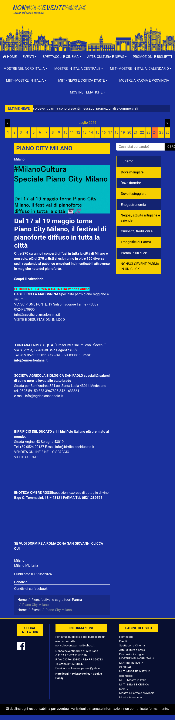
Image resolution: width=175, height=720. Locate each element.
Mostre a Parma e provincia (144, 80)
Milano (19, 159)
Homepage (126, 636)
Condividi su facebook (31, 589)
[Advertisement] (126, 17)
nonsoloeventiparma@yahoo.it (75, 645)
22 (142, 132)
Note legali (62, 673)
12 (78, 132)
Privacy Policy (81, 673)
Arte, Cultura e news (132, 650)
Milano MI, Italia (26, 566)
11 (72, 132)
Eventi (123, 641)
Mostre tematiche (130, 697)
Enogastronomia (133, 205)
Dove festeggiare (134, 194)
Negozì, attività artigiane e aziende (140, 217)
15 (97, 132)
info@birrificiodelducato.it (74, 447)
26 (167, 132)
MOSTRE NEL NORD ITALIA (136, 658)
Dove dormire (131, 183)
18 (116, 132)
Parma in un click (134, 253)
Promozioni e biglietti (133, 654)
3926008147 (75, 664)
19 (123, 132)
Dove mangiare (132, 172)
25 (161, 132)
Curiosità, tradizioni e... (138, 231)
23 (148, 132)
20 (129, 132)
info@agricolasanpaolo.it (44, 396)
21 (136, 132)
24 (155, 132)
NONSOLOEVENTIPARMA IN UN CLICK (140, 266)
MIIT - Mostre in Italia (132, 680)
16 (104, 132)
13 (85, 132)
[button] (30, 57)
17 (110, 132)
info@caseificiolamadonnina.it (37, 315)
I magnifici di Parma (136, 242)
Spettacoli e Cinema (132, 645)
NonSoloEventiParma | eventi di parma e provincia (49, 12)
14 (91, 132)
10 (65, 132)
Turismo (127, 161)
